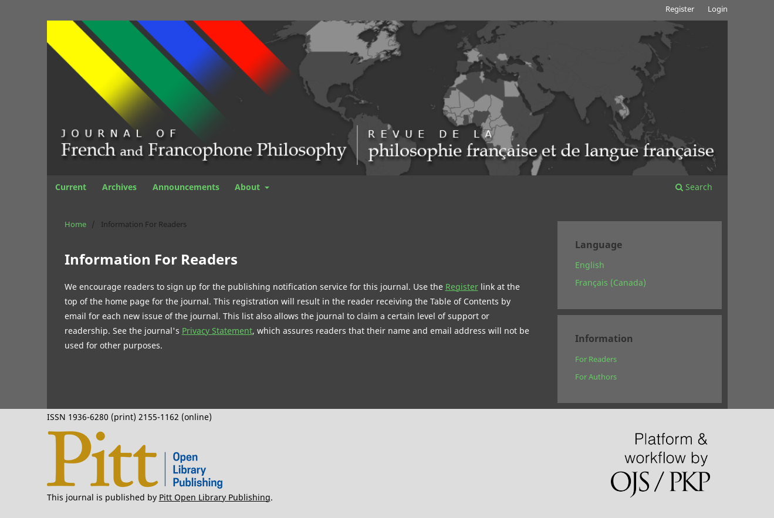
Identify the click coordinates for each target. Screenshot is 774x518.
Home (75, 224)
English (589, 264)
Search (693, 186)
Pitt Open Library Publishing (215, 497)
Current (70, 186)
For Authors (596, 376)
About (248, 186)
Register (679, 9)
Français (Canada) (610, 282)
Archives (119, 186)
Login (718, 9)
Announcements (186, 186)
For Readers (596, 359)
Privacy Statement (217, 330)
